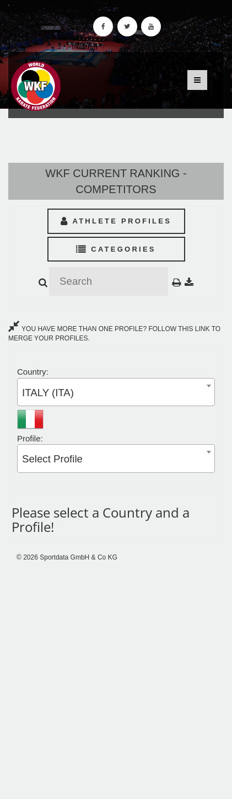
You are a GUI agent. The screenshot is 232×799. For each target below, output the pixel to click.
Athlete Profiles (116, 221)
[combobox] (116, 392)
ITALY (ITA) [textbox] (48, 392)
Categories (116, 249)
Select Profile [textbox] (52, 459)
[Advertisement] (116, 680)
